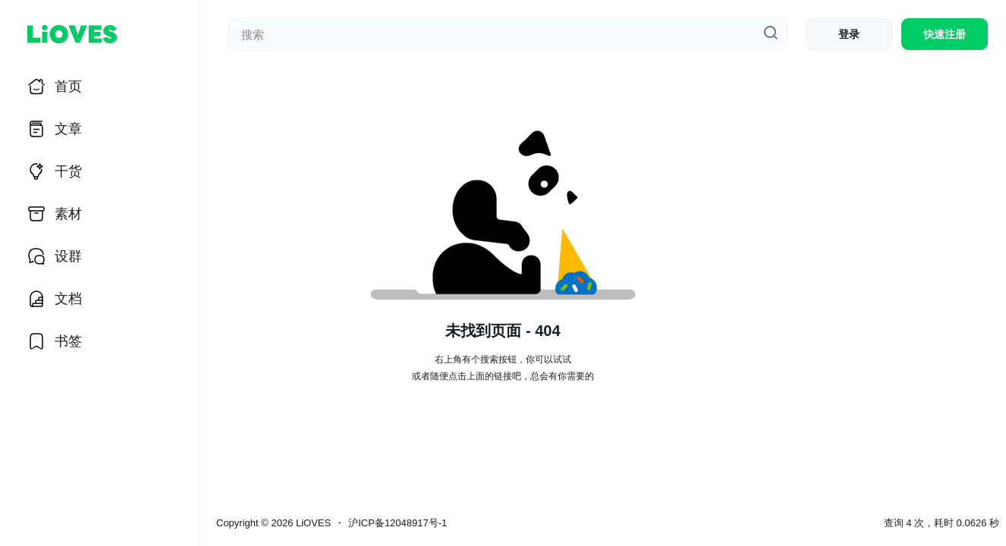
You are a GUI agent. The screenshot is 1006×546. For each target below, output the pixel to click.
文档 (68, 298)
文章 (68, 128)
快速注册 (944, 34)
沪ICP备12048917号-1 (397, 523)
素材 (68, 213)
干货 (68, 171)
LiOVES (312, 523)
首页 (68, 86)
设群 (68, 256)
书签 (68, 341)
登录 (849, 34)
